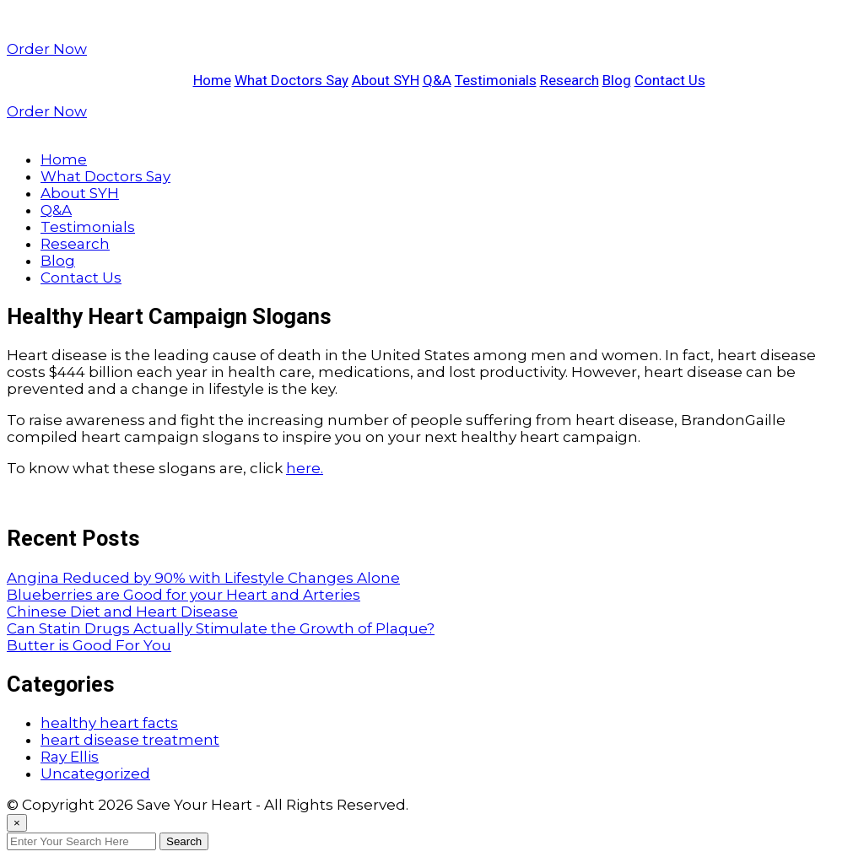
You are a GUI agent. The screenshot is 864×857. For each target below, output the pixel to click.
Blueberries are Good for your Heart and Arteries (183, 594)
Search (184, 841)
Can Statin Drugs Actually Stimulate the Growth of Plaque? (221, 628)
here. (304, 468)
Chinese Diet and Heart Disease (122, 611)
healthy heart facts (109, 722)
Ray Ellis (69, 756)
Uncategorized (95, 773)
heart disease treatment (129, 739)
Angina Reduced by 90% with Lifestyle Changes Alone (203, 577)
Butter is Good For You (89, 645)
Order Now (47, 48)
